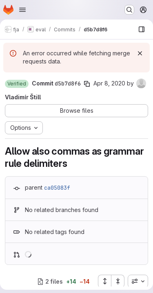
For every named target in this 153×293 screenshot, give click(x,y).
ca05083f (57, 187)
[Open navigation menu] (22, 9)
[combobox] (138, 281)
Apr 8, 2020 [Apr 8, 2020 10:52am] (109, 83)
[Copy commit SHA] (87, 84)
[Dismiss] (140, 53)
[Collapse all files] (117, 281)
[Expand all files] (104, 281)
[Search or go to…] (129, 10)
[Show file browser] (141, 29)
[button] (17, 84)
